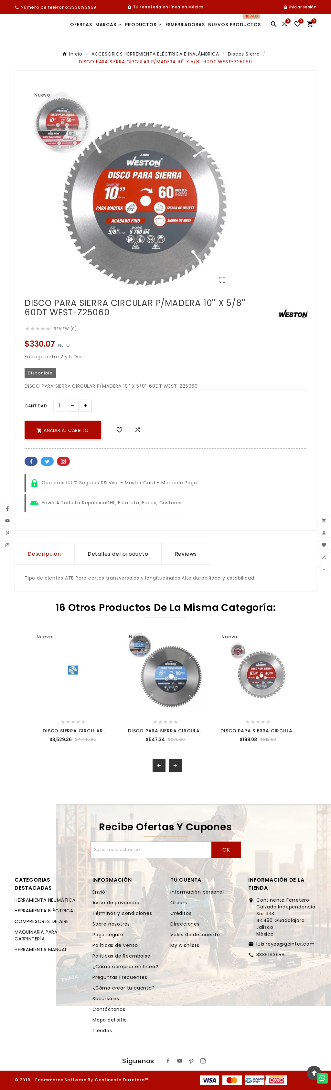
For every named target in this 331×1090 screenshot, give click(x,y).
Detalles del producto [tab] (118, 554)
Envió (98, 892)
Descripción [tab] (44, 554)
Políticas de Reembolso (121, 956)
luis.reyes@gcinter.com (285, 944)
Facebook (31, 461)
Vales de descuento (195, 934)
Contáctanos (108, 1009)
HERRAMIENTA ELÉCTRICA (44, 910)
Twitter (47, 461)
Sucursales (105, 998)
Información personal (197, 892)
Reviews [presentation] (186, 554)
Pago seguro (107, 934)
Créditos (180, 913)
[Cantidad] (59, 406)
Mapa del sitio (109, 1020)
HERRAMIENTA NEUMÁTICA (45, 900)
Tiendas (102, 1030)
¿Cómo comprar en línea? (125, 966)
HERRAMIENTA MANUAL (41, 949)
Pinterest (63, 461)
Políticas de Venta (115, 945)
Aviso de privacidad (116, 902)
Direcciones (185, 924)
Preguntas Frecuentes (119, 977)
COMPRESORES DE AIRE (42, 921)
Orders (178, 902)
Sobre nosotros (111, 924)
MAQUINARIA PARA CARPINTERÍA (36, 935)
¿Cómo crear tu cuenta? (123, 988)
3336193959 (270, 954)
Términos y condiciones (122, 913)
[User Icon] (299, 7)
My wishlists (184, 945)
